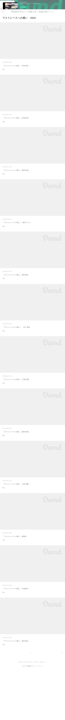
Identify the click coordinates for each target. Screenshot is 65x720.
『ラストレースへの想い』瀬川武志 (15, 688)
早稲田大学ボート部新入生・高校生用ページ (32, 12)
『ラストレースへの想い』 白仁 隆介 (16, 348)
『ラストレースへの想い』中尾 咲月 (16, 122)
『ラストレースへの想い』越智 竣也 (16, 461)
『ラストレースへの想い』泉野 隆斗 (16, 292)
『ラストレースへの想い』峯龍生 (15, 575)
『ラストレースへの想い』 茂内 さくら (17, 235)
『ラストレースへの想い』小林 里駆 (16, 518)
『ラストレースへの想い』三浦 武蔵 (16, 405)
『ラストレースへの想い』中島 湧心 (16, 66)
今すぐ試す (23, 7)
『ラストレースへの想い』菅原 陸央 (16, 179)
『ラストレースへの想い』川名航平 (15, 631)
